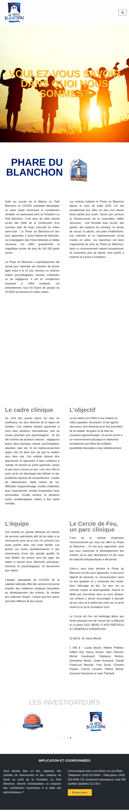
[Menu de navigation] (122, 12)
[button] (5, 724)
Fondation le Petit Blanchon (51, 808)
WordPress (87, 808)
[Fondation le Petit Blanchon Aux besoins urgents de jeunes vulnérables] (13, 12)
